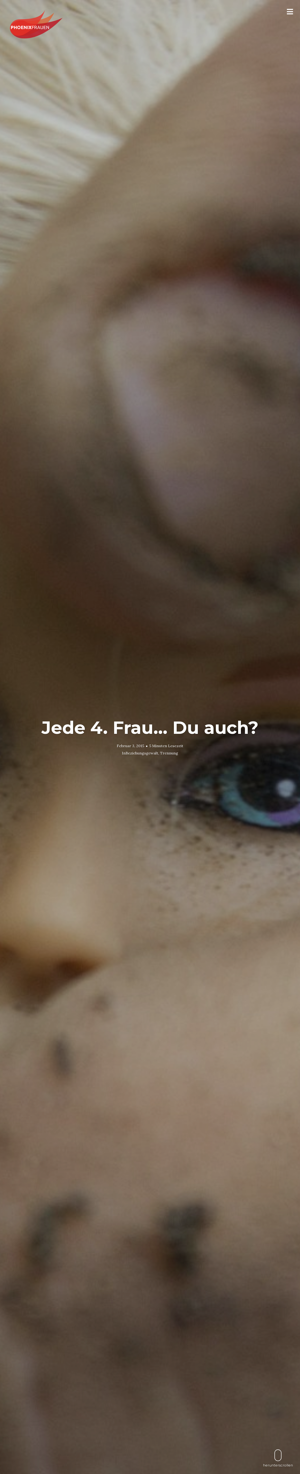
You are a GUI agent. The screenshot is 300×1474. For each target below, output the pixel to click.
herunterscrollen (278, 1458)
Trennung (169, 753)
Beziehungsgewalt (142, 753)
